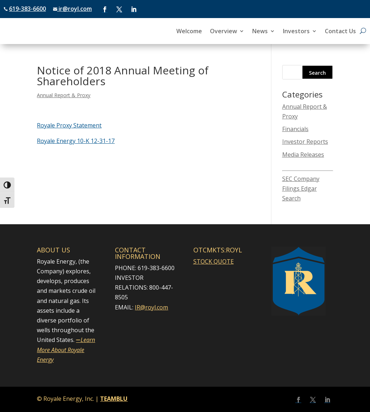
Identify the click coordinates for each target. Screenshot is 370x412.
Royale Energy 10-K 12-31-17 (76, 141)
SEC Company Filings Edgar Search (300, 188)
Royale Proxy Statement (69, 125)
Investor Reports (305, 142)
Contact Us (340, 32)
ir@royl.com (74, 9)
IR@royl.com (151, 307)
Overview (223, 32)
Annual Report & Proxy (63, 95)
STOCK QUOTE (213, 261)
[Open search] (363, 31)
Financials (295, 129)
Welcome (189, 32)
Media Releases (303, 155)
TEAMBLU (114, 399)
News (260, 32)
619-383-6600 (27, 9)
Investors (296, 32)
